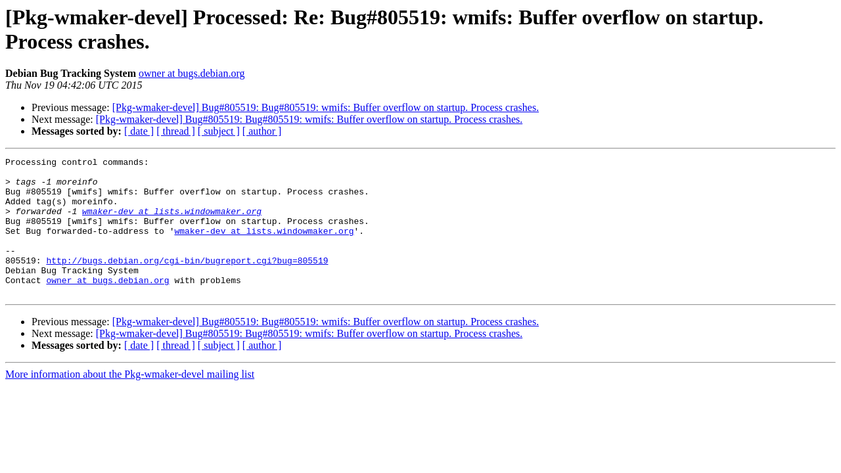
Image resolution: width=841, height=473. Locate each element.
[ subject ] (219, 131)
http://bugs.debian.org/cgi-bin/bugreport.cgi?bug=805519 (187, 282)
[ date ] (139, 131)
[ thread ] (175, 131)
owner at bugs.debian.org (191, 73)
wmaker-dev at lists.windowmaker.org (171, 223)
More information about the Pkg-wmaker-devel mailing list (129, 401)
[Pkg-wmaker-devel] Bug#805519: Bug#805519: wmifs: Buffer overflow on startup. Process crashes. (325, 107)
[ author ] (262, 131)
